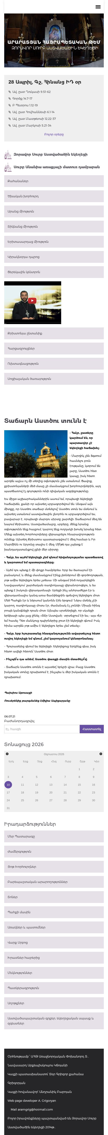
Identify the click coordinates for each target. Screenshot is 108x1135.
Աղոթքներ (16, 1003)
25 (22, 800)
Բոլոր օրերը (54, 134)
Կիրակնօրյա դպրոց (23, 257)
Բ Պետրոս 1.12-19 (23, 105)
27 (50, 800)
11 (22, 784)
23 (93, 792)
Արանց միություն (21, 211)
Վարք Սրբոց (18, 942)
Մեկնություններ (20, 973)
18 (22, 792)
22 (79, 792)
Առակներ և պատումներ (26, 927)
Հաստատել (91, 729)
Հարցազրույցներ (21, 348)
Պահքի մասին (19, 912)
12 (36, 784)
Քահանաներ (18, 181)
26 (36, 800)
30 (93, 800)
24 (8, 800)
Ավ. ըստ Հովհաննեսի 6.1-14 (31, 112)
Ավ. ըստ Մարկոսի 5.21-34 (29, 125)
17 (8, 792)
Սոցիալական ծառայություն (29, 379)
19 (36, 792)
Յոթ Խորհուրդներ (22, 867)
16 (93, 784)
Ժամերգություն (19, 851)
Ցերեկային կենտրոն (24, 272)
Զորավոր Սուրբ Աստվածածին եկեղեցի (46, 154)
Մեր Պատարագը (21, 836)
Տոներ (13, 897)
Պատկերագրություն (23, 988)
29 (79, 800)
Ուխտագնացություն (23, 364)
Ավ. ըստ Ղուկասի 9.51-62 (29, 92)
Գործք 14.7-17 (20, 98)
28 (64, 800)
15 (79, 784)
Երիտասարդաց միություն (28, 242)
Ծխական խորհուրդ (23, 196)
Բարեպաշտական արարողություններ (38, 882)
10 (8, 784)
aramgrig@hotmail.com (35, 1109)
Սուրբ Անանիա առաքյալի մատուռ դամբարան (52, 167)
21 (64, 792)
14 (64, 784)
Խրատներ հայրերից (24, 958)
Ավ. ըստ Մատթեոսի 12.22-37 (32, 119)
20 (50, 792)
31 (8, 808)
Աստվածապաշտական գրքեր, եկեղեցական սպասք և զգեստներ (51, 1020)
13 (50, 784)
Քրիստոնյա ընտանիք (25, 333)
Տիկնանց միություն (23, 226)
